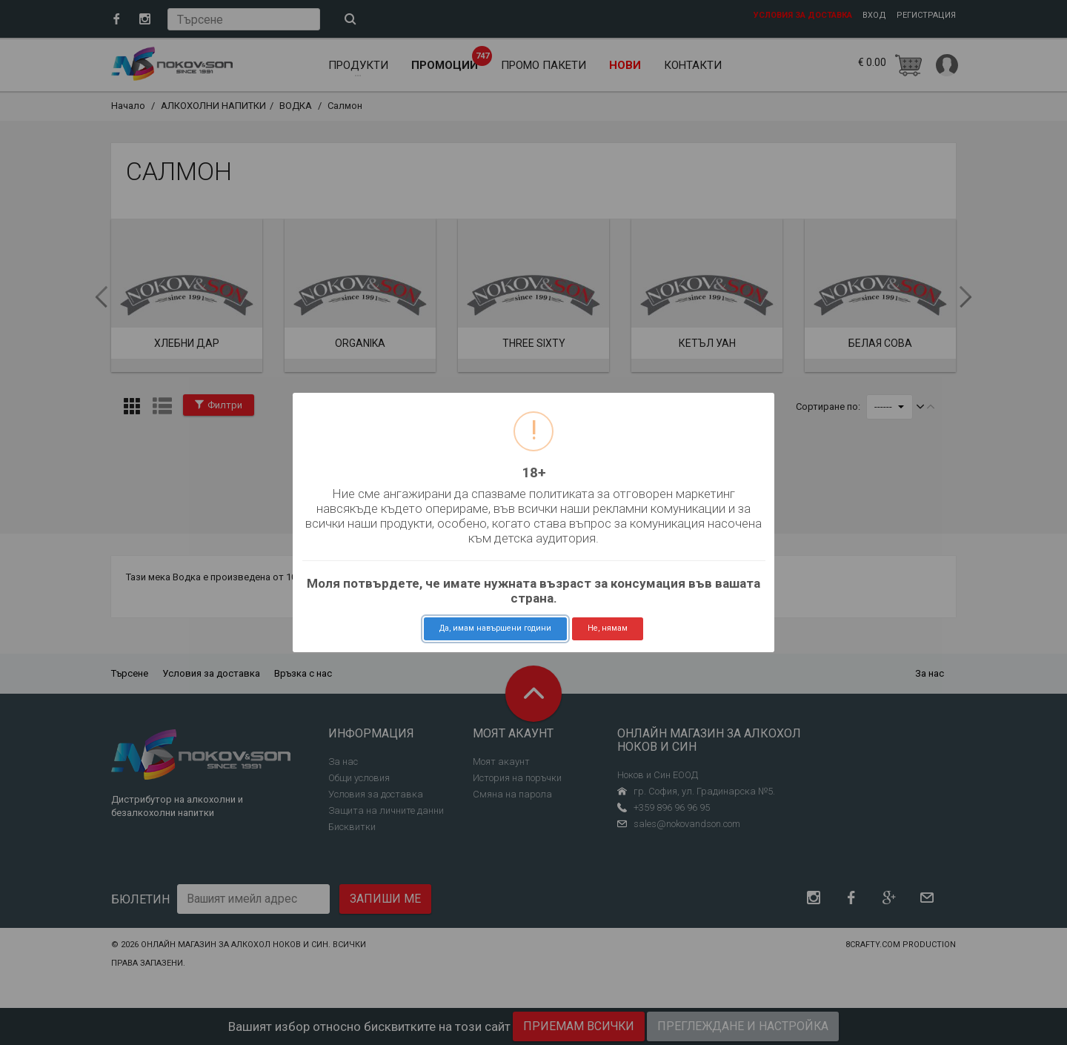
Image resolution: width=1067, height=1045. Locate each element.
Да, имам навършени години (495, 628)
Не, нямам (608, 628)
